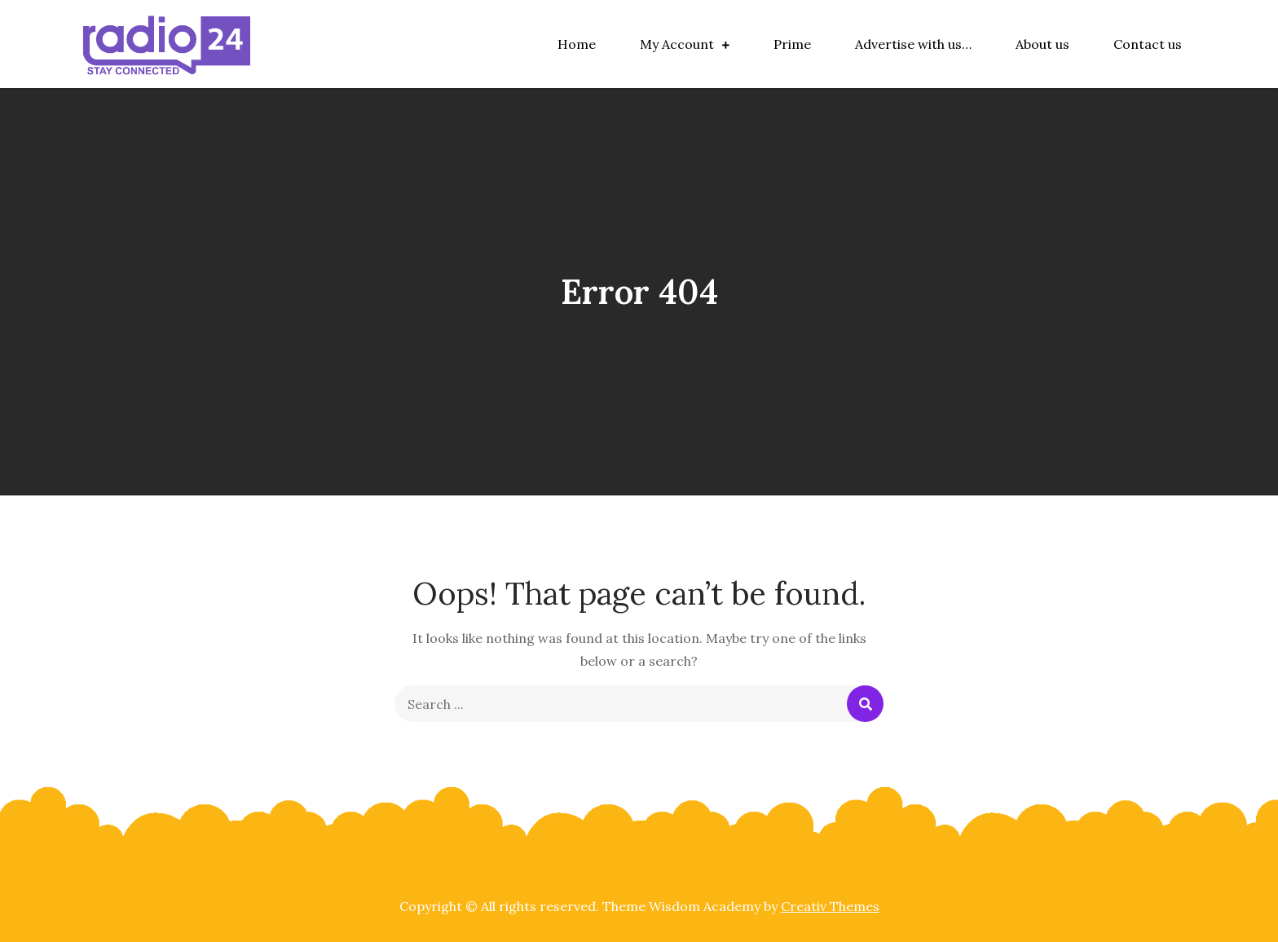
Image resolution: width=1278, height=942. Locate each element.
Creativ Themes (830, 906)
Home (576, 44)
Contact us (1147, 44)
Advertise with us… (913, 44)
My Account (677, 44)
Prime (792, 44)
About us (1042, 44)
